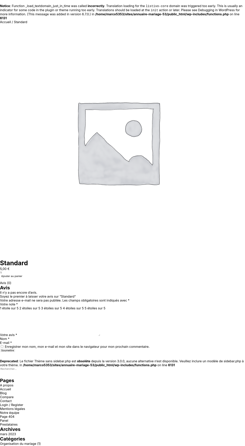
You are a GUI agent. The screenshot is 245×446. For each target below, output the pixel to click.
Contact (6, 401)
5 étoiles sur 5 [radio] (95, 309)
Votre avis (8, 335)
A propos (7, 386)
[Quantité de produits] (21, 273)
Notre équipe (9, 413)
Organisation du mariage (18, 444)
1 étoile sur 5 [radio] (9, 309)
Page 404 (7, 417)
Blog (3, 393)
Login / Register (11, 405)
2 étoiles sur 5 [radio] (29, 309)
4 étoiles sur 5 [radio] (73, 309)
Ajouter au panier (11, 276)
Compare (7, 397)
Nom (4, 339)
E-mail (6, 343)
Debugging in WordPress (216, 10)
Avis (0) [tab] (5, 283)
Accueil (5, 22)
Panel (4, 421)
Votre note (9, 305)
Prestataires (9, 425)
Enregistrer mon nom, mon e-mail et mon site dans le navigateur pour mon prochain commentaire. (77, 347)
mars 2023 (8, 434)
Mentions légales (12, 409)
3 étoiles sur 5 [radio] (51, 309)
